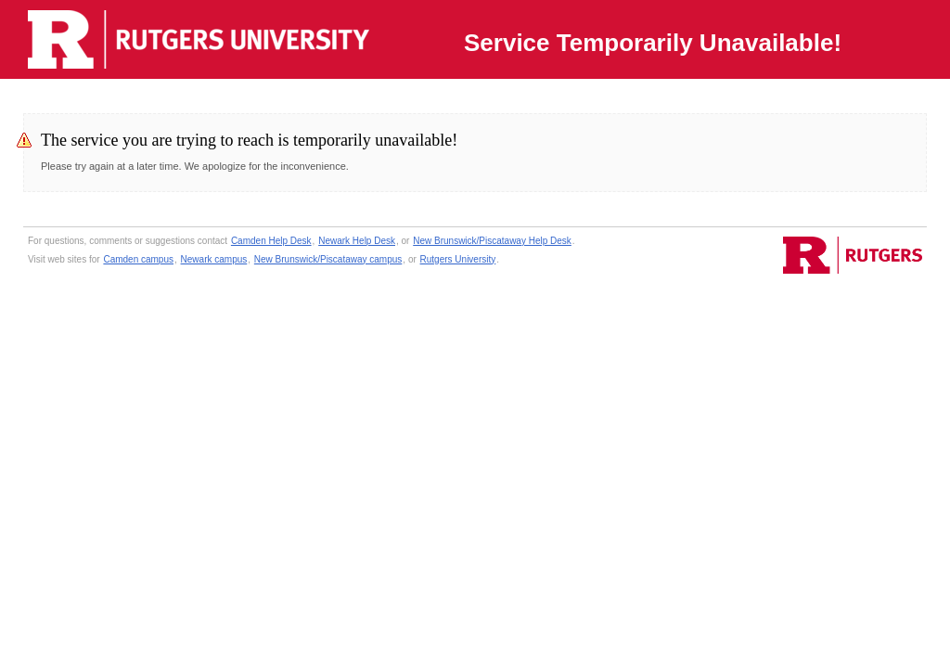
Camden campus (138, 259)
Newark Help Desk (356, 241)
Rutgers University (458, 259)
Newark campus (214, 259)
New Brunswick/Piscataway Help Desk (492, 241)
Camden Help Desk (271, 241)
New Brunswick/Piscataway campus (328, 259)
